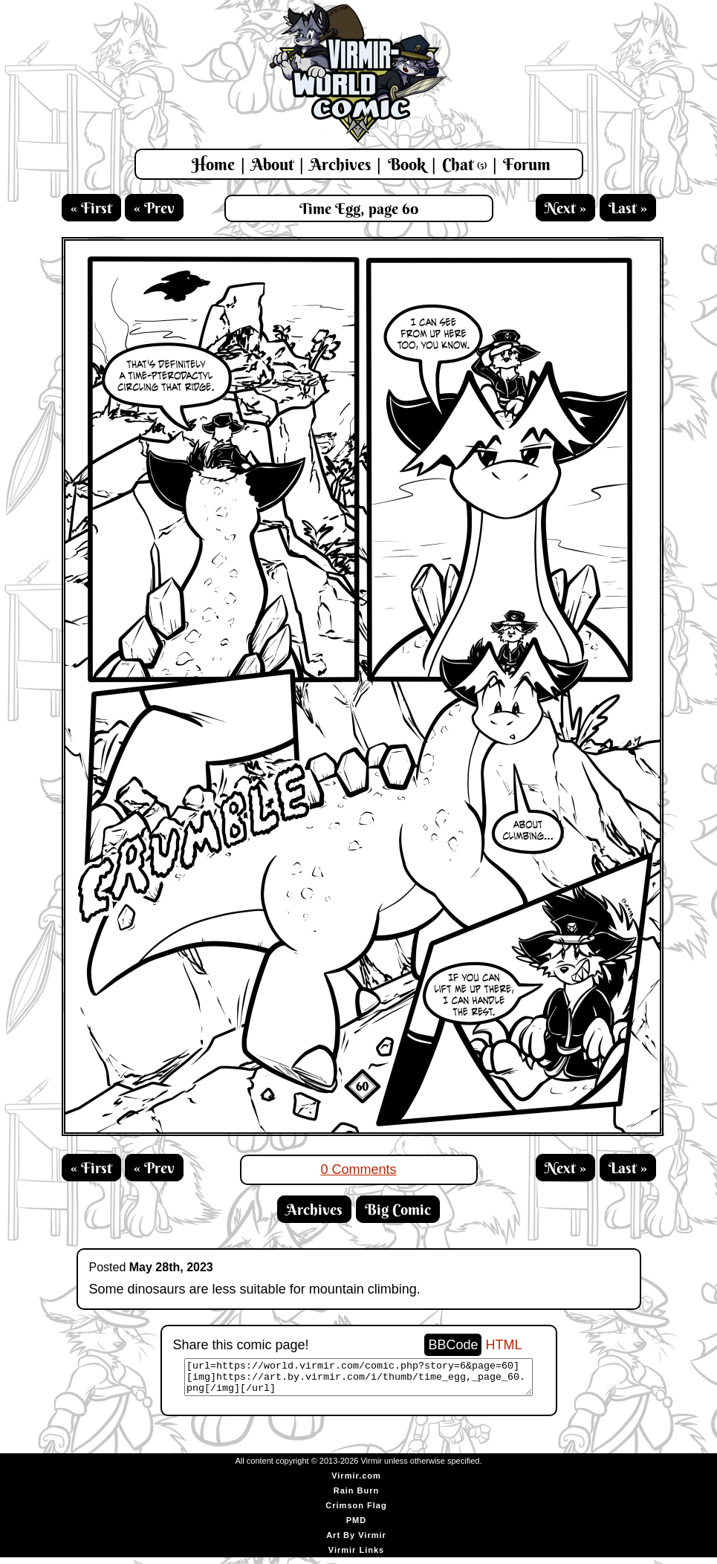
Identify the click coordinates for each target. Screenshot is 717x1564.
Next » (565, 207)
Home (213, 164)
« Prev (154, 207)
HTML (504, 1344)
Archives (340, 164)
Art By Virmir (356, 1541)
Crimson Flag (355, 1512)
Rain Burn (357, 1497)
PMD (356, 1526)
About (272, 164)
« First (91, 207)
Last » (628, 207)
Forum (527, 164)
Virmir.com (356, 1482)
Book (407, 164)
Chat (464, 164)
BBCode (453, 1344)
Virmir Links (356, 1556)
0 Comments (358, 1169)
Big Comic (398, 1209)
